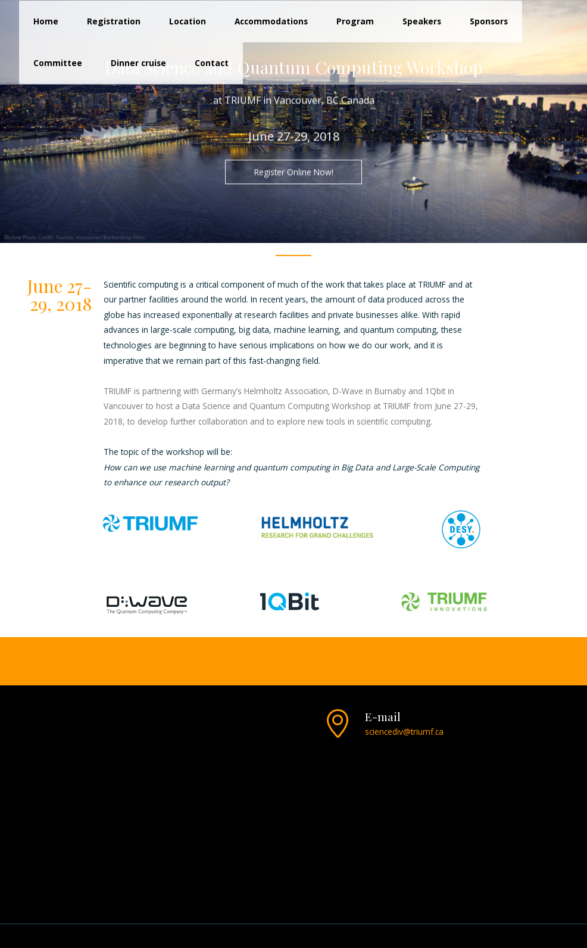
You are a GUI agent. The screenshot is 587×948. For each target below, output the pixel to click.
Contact (212, 62)
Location (187, 21)
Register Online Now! (293, 172)
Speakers (421, 21)
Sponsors (489, 21)
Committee (57, 62)
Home (45, 21)
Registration (113, 21)
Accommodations (271, 21)
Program (355, 21)
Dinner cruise (138, 62)
